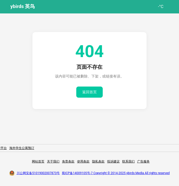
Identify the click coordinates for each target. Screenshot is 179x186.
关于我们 (53, 161)
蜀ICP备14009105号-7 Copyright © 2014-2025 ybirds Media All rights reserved (116, 173)
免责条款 (68, 161)
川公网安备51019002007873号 (38, 173)
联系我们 (128, 161)
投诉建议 (113, 161)
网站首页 (38, 161)
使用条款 (83, 161)
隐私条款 (98, 161)
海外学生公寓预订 (21, 148)
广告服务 (143, 161)
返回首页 (89, 92)
